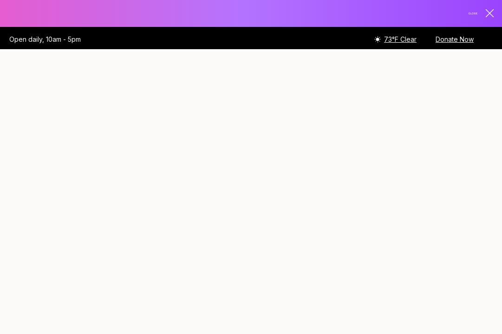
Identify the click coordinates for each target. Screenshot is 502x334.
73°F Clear (400, 40)
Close (474, 13)
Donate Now (455, 40)
